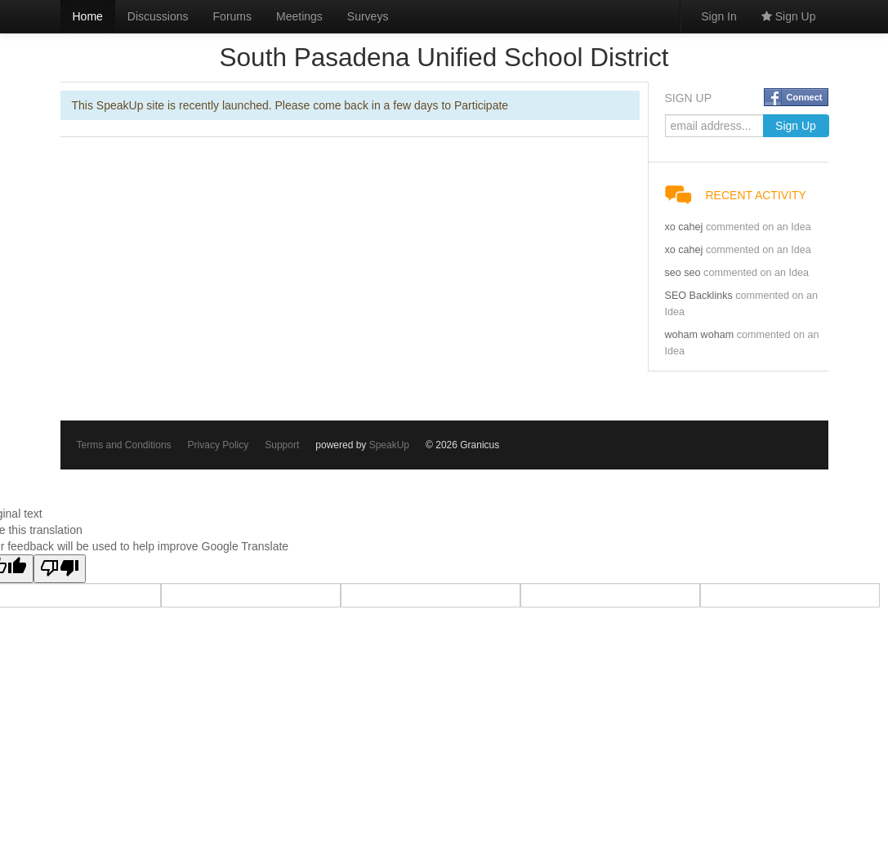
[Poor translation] (59, 568)
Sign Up (788, 16)
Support (282, 445)
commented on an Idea (758, 227)
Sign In (719, 16)
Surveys (368, 16)
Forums (232, 16)
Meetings (299, 16)
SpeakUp (389, 445)
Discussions (158, 16)
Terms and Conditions (124, 445)
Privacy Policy (218, 445)
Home (88, 16)
